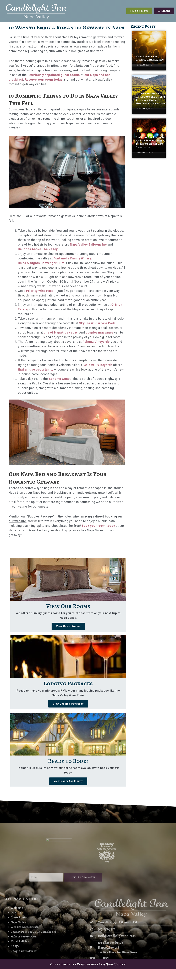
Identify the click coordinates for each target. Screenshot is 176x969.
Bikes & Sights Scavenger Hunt (41, 263)
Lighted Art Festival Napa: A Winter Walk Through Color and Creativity (150, 142)
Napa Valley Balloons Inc (88, 244)
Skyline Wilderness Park (97, 323)
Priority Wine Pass (39, 291)
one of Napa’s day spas (61, 332)
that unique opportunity (35, 369)
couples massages (99, 332)
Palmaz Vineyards (95, 341)
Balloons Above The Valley (38, 249)
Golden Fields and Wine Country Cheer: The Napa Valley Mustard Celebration (151, 98)
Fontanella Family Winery (72, 258)
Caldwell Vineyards (98, 365)
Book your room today (98, 525)
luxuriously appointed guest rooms (54, 75)
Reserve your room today (44, 79)
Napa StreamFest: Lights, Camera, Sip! (150, 58)
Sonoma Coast (60, 379)
